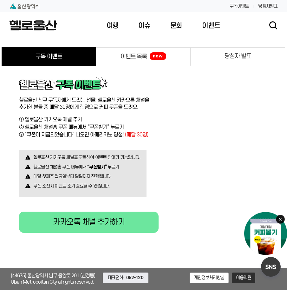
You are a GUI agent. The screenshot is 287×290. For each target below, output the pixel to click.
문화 (176, 26)
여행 (112, 26)
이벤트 (211, 26)
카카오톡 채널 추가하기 (89, 222)
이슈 (144, 26)
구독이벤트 (239, 6)
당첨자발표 (267, 6)
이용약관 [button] (243, 277)
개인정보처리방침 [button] (209, 277)
